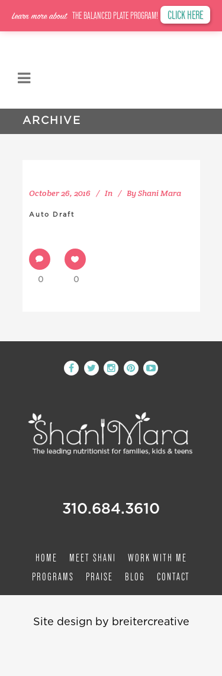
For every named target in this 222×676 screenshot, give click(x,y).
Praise (99, 576)
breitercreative (150, 622)
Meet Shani (92, 557)
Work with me (157, 557)
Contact (173, 576)
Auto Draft (52, 214)
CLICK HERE (185, 15)
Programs (53, 576)
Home (46, 557)
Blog (135, 576)
